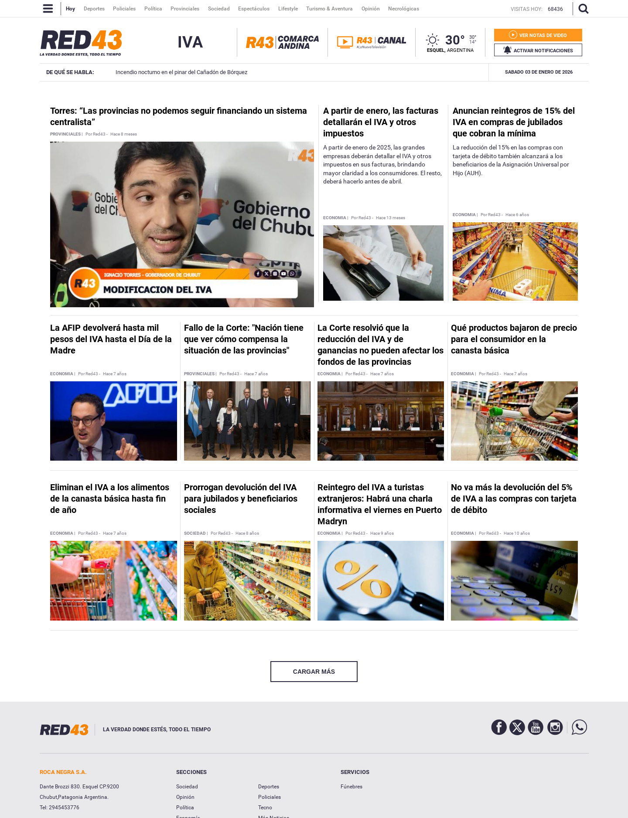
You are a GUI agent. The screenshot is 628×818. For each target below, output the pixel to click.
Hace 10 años (517, 533)
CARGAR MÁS (314, 671)
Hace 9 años (382, 533)
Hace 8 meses (123, 134)
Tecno (265, 807)
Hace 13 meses (390, 218)
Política (185, 807)
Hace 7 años (114, 374)
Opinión (185, 797)
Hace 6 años (517, 215)
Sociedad (187, 787)
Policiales (269, 797)
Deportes (268, 787)
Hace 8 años (247, 533)
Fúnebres (351, 787)
